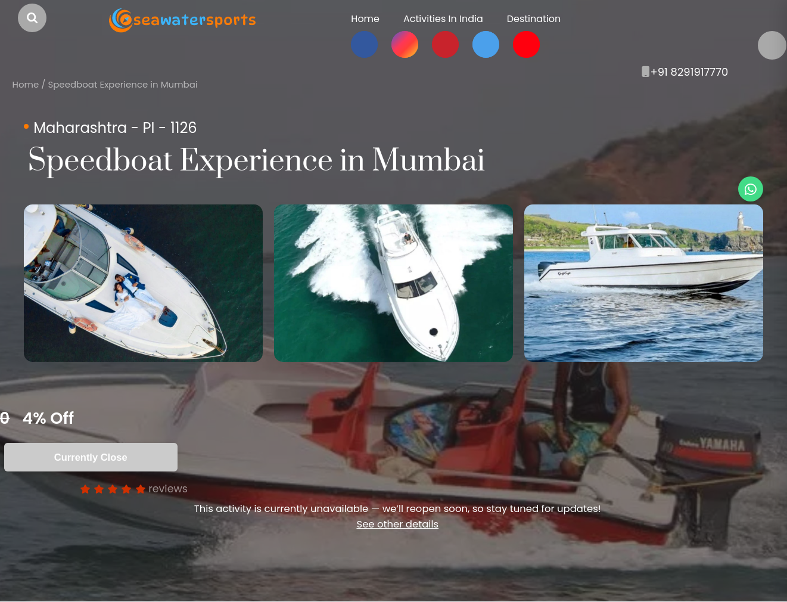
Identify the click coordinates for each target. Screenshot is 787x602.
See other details (397, 524)
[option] (143, 283)
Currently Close (90, 457)
